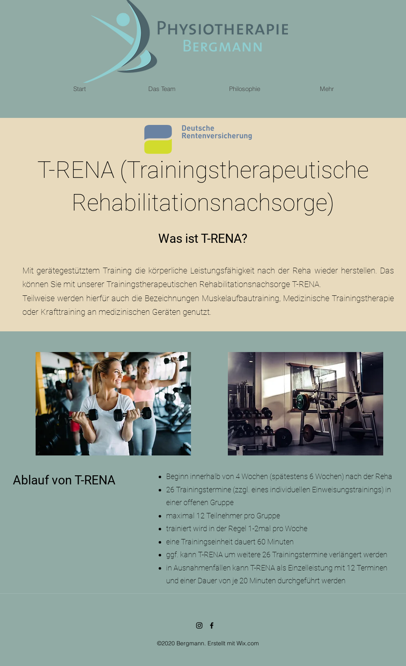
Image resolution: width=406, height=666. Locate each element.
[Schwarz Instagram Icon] (199, 625)
